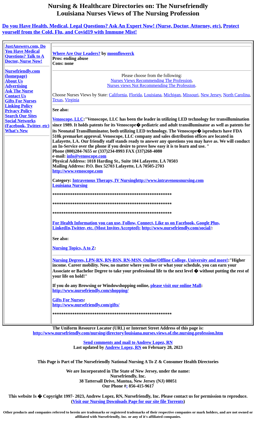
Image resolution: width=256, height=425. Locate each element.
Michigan (172, 94)
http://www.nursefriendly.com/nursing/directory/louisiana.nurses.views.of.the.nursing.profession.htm (128, 333)
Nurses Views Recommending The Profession (151, 80)
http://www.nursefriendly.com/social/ (176, 227)
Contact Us (15, 96)
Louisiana (152, 94)
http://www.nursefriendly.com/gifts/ (86, 304)
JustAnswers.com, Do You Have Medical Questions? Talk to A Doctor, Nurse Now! (25, 53)
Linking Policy (19, 105)
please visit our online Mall (176, 285)
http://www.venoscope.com (77, 171)
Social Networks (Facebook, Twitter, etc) (27, 123)
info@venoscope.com (86, 156)
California (118, 94)
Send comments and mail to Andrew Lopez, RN (128, 342)
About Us (14, 81)
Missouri (191, 94)
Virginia (72, 99)
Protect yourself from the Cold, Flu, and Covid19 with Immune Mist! (120, 29)
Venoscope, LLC (67, 119)
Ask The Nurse (19, 91)
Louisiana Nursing (70, 185)
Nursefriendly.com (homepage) (22, 73)
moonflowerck (120, 53)
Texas (57, 99)
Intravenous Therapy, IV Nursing (104, 180)
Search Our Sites (21, 115)
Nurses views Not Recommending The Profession (151, 85)
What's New (16, 130)
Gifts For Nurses (20, 101)
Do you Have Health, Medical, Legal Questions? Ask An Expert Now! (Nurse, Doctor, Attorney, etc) (111, 26)
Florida (135, 94)
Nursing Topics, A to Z (73, 248)
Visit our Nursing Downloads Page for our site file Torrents (128, 401)
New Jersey (211, 94)
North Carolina (236, 94)
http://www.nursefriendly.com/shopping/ (90, 290)
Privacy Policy (18, 110)
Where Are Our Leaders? (76, 53)
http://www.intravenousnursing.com (170, 180)
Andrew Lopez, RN (123, 347)
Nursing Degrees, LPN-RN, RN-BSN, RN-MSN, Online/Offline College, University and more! (140, 260)
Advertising (16, 86)
